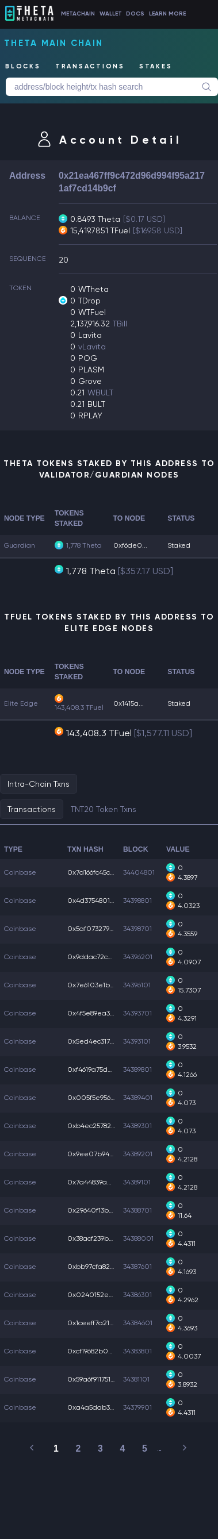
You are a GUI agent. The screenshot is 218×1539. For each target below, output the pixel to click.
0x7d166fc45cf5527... (99, 872)
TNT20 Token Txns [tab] (103, 809)
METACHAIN (78, 13)
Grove (90, 381)
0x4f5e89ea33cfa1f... (100, 1013)
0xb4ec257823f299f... (101, 1126)
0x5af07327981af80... (101, 929)
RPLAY (90, 415)
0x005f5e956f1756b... (101, 1098)
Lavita (90, 335)
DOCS (135, 13)
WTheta (93, 289)
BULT (96, 404)
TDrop (89, 300)
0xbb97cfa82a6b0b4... (104, 1267)
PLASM (91, 369)
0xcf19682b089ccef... (100, 1351)
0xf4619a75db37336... (101, 1069)
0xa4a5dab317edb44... (105, 1407)
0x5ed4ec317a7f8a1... (101, 1041)
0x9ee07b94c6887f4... (102, 1154)
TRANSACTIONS (90, 66)
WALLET (111, 13)
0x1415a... (128, 703)
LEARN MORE (167, 13)
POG (87, 358)
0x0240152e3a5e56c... (103, 1295)
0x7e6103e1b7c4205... (102, 985)
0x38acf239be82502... (103, 1238)
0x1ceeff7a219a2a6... (101, 1323)
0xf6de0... (130, 545)
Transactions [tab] (31, 809)
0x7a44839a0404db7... (104, 1182)
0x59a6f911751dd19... (98, 1379)
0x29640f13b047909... (102, 1210)
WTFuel (92, 312)
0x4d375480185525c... (101, 901)
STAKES (156, 66)
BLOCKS (23, 66)
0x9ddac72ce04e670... (105, 957)
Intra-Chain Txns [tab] (38, 783)
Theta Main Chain (53, 43)
